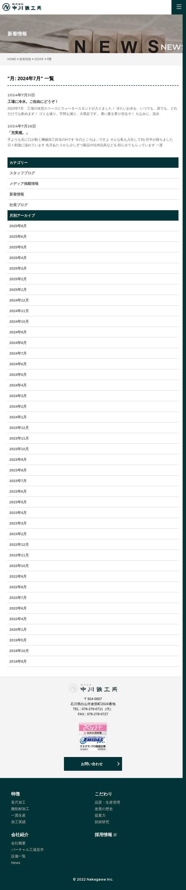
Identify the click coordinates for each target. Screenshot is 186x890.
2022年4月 (18, 619)
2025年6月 (18, 236)
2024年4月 (18, 385)
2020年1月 (18, 629)
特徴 (15, 794)
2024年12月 (19, 300)
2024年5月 (18, 374)
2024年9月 (18, 332)
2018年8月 (18, 661)
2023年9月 (18, 459)
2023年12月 (19, 428)
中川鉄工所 (21, 7)
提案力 (100, 815)
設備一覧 (18, 856)
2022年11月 (19, 555)
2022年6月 (18, 608)
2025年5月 (18, 247)
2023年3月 (18, 523)
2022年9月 (18, 576)
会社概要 (18, 843)
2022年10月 (19, 566)
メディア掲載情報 (24, 184)
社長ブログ (18, 205)
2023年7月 (18, 481)
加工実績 (18, 822)
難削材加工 (20, 809)
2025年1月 (18, 289)
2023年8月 (18, 470)
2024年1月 (18, 417)
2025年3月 (18, 268)
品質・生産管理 (107, 802)
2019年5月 (18, 640)
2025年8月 (18, 226)
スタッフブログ (22, 173)
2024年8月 (18, 343)
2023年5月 (18, 502)
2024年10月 (19, 321)
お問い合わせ (92, 764)
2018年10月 (19, 651)
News (15, 863)
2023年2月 (18, 534)
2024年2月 (18, 406)
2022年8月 (18, 587)
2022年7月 (18, 598)
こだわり (103, 794)
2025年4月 (18, 258)
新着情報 (16, 194)
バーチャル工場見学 (27, 850)
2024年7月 (18, 353)
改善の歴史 (104, 809)
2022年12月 (19, 544)
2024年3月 (18, 396)
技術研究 (102, 822)
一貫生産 (18, 815)
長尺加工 (18, 802)
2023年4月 (18, 513)
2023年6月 (18, 491)
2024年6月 (18, 364)
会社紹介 (20, 834)
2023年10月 (19, 449)
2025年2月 (18, 279)
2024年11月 (19, 311)
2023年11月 (19, 438)
